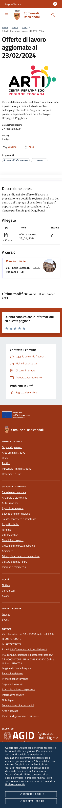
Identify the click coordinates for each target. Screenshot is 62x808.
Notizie (6, 585)
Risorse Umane (16, 261)
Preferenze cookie (15, 784)
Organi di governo (12, 447)
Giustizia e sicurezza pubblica (18, 546)
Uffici (5, 458)
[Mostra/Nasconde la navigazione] (7, 15)
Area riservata (10, 711)
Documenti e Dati (11, 474)
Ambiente (7, 551)
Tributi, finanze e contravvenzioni (21, 556)
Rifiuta (31, 794)
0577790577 (13, 644)
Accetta (31, 801)
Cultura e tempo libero (14, 562)
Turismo (6, 530)
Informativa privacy (13, 695)
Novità (15, 27)
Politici (6, 463)
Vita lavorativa (10, 535)
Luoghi (6, 614)
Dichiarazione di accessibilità (18, 705)
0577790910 (13, 639)
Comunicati (8, 591)
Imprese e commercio (14, 567)
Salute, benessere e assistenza (19, 519)
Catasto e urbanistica (14, 492)
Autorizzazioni (10, 503)
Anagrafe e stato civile (14, 498)
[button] (13, 4)
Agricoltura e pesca (12, 508)
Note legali (8, 700)
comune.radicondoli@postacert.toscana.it (30, 655)
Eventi (5, 620)
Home (5, 27)
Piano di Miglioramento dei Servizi (21, 716)
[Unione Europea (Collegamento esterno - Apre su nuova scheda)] (31, 415)
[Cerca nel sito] (53, 15)
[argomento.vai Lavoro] (39, 160)
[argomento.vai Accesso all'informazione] (15, 160)
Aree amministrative (13, 453)
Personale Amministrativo (16, 469)
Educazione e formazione (16, 514)
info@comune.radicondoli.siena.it (28, 649)
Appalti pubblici (10, 524)
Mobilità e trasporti (12, 540)
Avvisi (24, 27)
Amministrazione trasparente (18, 689)
